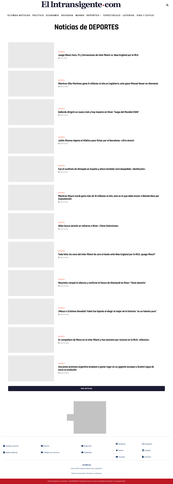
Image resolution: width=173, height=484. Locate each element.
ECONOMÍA (52, 15)
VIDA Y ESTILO (145, 15)
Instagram (147, 444)
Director (45, 446)
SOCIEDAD (67, 15)
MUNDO (80, 15)
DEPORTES (92, 15)
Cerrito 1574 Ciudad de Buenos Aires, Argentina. (86, 466)
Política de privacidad (78, 473)
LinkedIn (146, 450)
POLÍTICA (38, 15)
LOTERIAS (128, 15)
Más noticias (86, 388)
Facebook (120, 444)
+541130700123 (73, 481)
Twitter (120, 450)
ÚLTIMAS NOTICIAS (19, 15)
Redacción (86, 446)
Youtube (120, 457)
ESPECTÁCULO (112, 15)
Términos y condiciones (94, 473)
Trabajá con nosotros (50, 452)
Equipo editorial (10, 452)
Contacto (146, 457)
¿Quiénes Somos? (11, 446)
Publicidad (86, 452)
